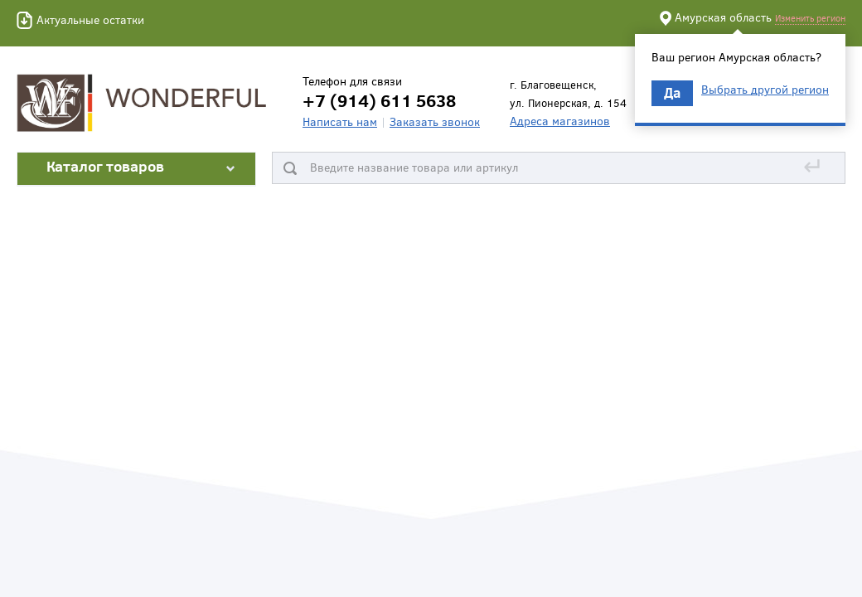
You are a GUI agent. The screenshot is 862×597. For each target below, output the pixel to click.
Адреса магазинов (560, 121)
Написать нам (340, 121)
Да (672, 92)
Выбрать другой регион (765, 89)
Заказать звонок (435, 121)
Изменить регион (810, 18)
